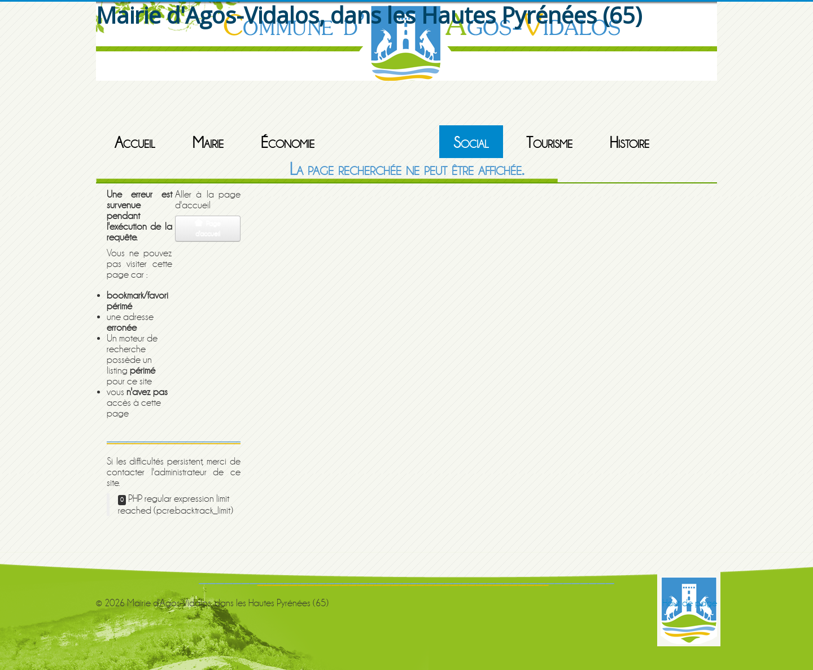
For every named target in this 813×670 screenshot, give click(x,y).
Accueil (135, 142)
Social (471, 142)
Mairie (208, 142)
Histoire (629, 142)
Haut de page (689, 603)
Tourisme (549, 142)
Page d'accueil (208, 228)
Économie (287, 142)
